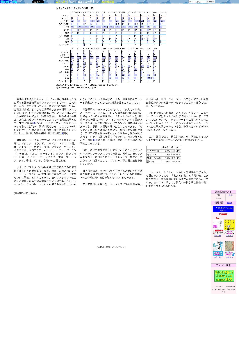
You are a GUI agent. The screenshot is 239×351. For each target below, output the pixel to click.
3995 (34, 123)
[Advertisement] (85, 219)
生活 (231, 195)
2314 (60, 133)
